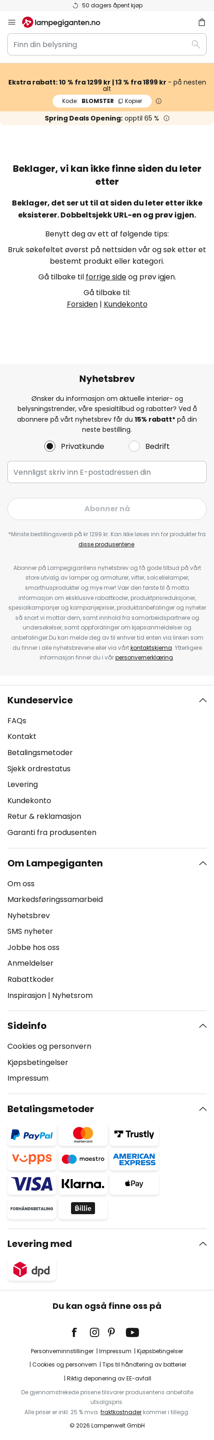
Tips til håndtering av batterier (144, 1364)
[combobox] (107, 44)
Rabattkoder (30, 979)
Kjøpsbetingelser (37, 1062)
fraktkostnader (121, 1412)
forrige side (106, 277)
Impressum (27, 1078)
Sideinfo (27, 1025)
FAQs (16, 720)
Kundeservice (40, 700)
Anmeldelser (30, 963)
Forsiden (82, 304)
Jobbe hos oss (33, 947)
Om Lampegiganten (55, 863)
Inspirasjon (26, 995)
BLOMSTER (102, 101)
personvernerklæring (144, 657)
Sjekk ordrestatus (39, 768)
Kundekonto (126, 304)
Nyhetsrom (72, 995)
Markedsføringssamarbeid (55, 899)
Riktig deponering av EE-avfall (109, 1378)
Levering (22, 784)
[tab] (107, 766)
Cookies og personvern (49, 1046)
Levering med (39, 1243)
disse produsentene (106, 544)
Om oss (21, 883)
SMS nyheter (30, 931)
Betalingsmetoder (40, 752)
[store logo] (66, 22)
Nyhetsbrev (28, 915)
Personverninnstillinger (62, 1351)
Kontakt (21, 736)
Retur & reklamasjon (44, 816)
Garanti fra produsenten (51, 832)
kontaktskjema (151, 648)
